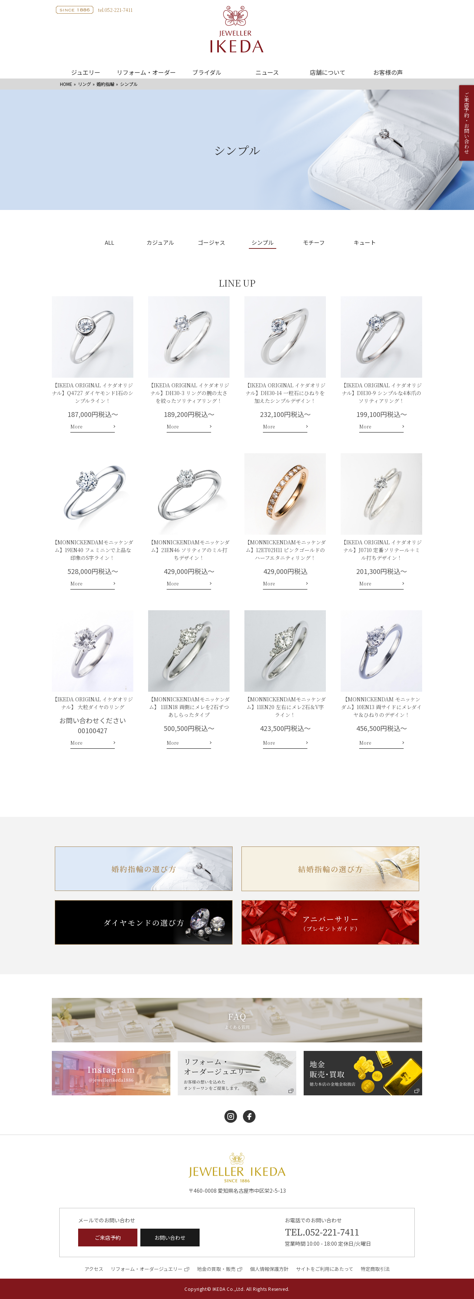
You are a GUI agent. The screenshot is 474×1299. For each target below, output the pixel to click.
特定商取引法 (375, 1268)
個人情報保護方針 (269, 1268)
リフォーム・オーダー (146, 72)
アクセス (93, 1268)
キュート (365, 243)
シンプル (262, 243)
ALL (109, 243)
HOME (66, 84)
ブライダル (206, 72)
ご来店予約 (108, 1237)
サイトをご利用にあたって (324, 1268)
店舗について (328, 72)
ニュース (267, 72)
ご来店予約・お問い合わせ (466, 123)
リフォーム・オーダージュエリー (147, 1268)
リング (84, 84)
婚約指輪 (105, 84)
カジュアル (160, 243)
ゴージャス (211, 243)
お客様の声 (388, 72)
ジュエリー (85, 72)
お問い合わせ (170, 1237)
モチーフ (314, 243)
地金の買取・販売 (216, 1268)
